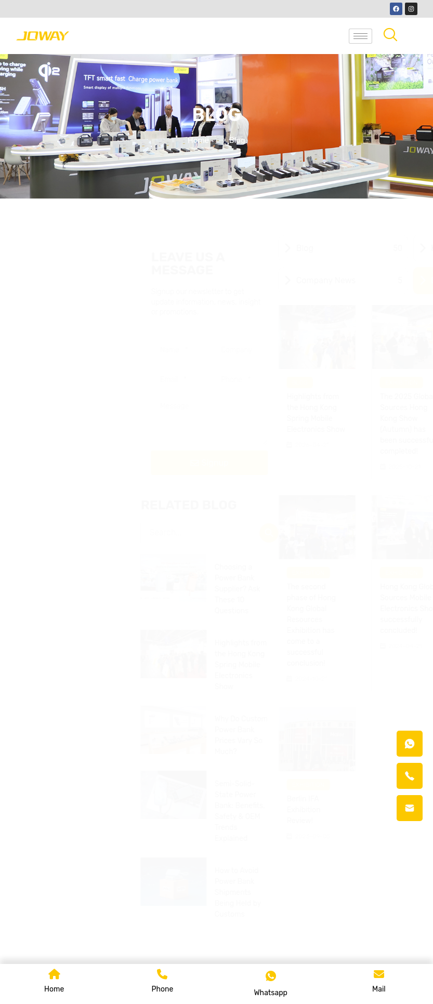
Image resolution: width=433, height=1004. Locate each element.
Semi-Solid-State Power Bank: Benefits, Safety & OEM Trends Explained (370, 811)
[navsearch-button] (390, 35)
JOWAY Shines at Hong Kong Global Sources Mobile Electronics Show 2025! (262, 418)
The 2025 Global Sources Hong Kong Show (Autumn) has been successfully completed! (169, 424)
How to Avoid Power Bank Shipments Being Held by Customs (368, 892)
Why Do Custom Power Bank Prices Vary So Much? (371, 735)
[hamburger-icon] (360, 36)
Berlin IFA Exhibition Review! (63, 810)
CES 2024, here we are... (258, 592)
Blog (59, 382)
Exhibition (160, 382)
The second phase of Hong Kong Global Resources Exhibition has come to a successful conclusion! (70, 625)
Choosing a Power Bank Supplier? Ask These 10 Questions (367, 589)
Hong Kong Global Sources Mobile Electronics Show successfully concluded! (169, 609)
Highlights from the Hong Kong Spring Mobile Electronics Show (75, 413)
